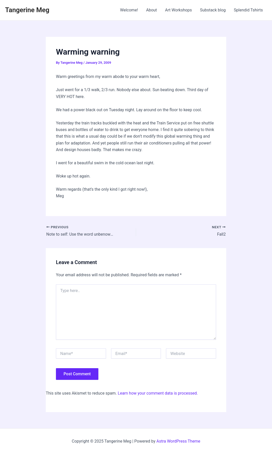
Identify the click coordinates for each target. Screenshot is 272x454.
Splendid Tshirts (248, 10)
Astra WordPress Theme (178, 441)
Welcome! (129, 10)
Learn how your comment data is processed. (158, 393)
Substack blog (213, 10)
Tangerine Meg (27, 10)
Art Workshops (178, 10)
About (151, 10)
